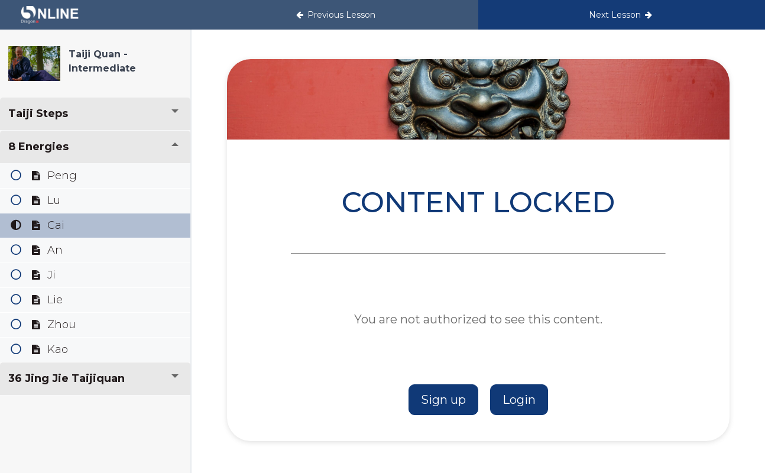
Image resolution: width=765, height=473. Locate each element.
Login (519, 400)
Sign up (443, 400)
